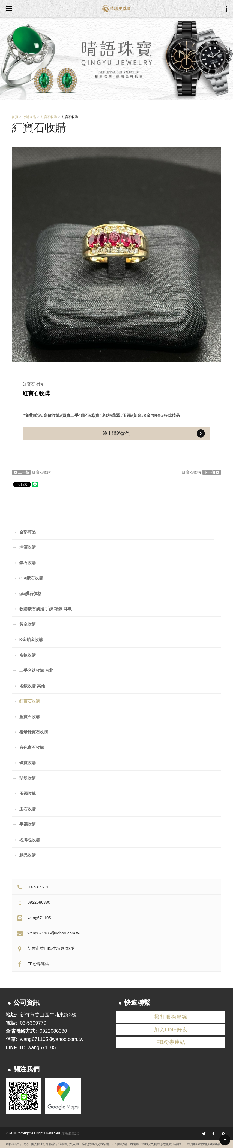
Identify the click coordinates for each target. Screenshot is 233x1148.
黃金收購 (24, 624)
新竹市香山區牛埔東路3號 (45, 948)
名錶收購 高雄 (28, 686)
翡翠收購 (24, 778)
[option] (117, 254)
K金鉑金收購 (27, 639)
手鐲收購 (24, 824)
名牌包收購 (26, 840)
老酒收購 (24, 547)
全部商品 (24, 532)
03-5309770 (32, 887)
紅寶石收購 (49, 117)
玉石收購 (24, 809)
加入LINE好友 (171, 1029)
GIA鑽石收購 (27, 578)
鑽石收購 (24, 563)
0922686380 (33, 902)
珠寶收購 (24, 763)
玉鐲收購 (24, 793)
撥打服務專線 (170, 1017)
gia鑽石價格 (27, 593)
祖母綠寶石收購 (30, 732)
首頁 (15, 117)
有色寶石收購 (28, 747)
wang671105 (33, 917)
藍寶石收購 (26, 716)
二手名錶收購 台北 (32, 670)
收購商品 (29, 117)
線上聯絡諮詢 (154, 433)
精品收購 (24, 855)
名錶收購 (24, 655)
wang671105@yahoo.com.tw (48, 933)
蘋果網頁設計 (71, 1133)
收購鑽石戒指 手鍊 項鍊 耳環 (42, 609)
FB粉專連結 (32, 963)
